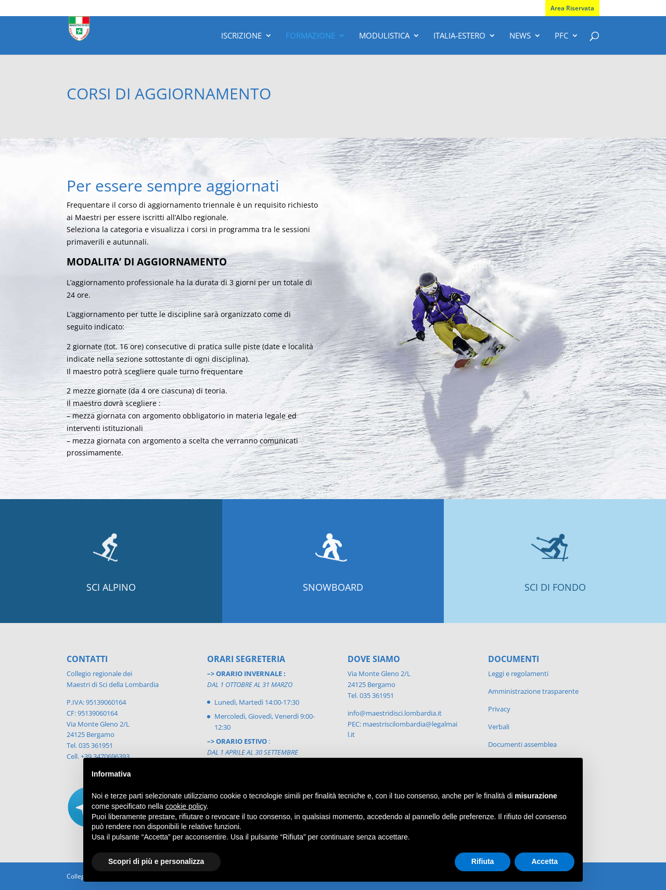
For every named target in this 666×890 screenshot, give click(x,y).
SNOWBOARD (333, 587)
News (520, 36)
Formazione (310, 36)
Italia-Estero (459, 36)
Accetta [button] (544, 861)
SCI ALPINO (111, 587)
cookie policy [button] (186, 806)
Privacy (499, 709)
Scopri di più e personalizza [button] (156, 861)
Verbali (498, 726)
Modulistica (384, 36)
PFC (561, 36)
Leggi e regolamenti (518, 673)
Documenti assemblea (522, 744)
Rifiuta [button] (482, 861)
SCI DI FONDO (555, 587)
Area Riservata (572, 8)
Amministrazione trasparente (533, 691)
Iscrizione (241, 36)
